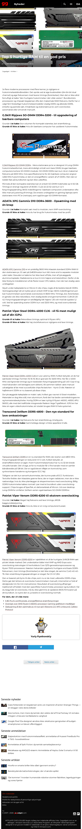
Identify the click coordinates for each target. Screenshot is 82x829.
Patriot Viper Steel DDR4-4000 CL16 (19, 376)
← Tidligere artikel (32, 662)
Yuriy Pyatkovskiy (12, 64)
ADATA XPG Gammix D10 (13, 269)
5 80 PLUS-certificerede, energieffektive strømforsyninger (32, 601)
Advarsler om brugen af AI (13, 802)
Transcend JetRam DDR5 (14, 457)
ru (3, 811)
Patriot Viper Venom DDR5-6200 (17, 559)
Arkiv (4, 805)
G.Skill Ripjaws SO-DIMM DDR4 (16, 165)
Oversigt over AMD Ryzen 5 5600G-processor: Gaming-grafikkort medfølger (40, 604)
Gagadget (5, 3)
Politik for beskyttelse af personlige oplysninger (21, 800)
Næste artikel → (50, 662)
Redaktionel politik (10, 797)
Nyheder (19, 4)
